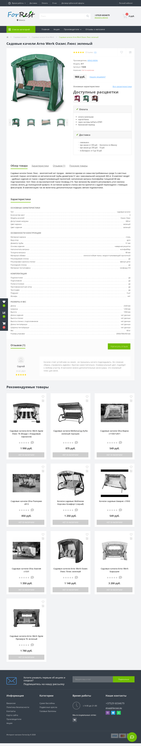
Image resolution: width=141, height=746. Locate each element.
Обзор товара (19, 165)
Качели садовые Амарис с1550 (114, 501)
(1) (95, 52)
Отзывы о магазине (95, 29)
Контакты (11, 711)
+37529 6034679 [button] (115, 703)
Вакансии (11, 703)
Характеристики (40, 165)
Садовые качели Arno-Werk (43, 37)
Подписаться (123, 679)
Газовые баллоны (48, 711)
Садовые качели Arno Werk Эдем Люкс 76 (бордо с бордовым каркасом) (26, 434)
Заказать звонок (101, 17)
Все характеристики (122, 86)
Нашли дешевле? (98, 77)
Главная (45, 29)
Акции (57, 29)
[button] (16, 3)
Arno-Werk (92, 60)
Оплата (45, 3)
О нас (54, 3)
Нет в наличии (26, 455)
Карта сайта (12, 715)
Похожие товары (78, 165)
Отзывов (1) (59, 165)
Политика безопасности (17, 707)
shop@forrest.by (114, 708)
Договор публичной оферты (73, 3)
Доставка (33, 3)
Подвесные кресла (48, 707)
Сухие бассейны (47, 703)
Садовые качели (20, 37)
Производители (13, 719)
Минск (21, 20)
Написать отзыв (119, 346)
